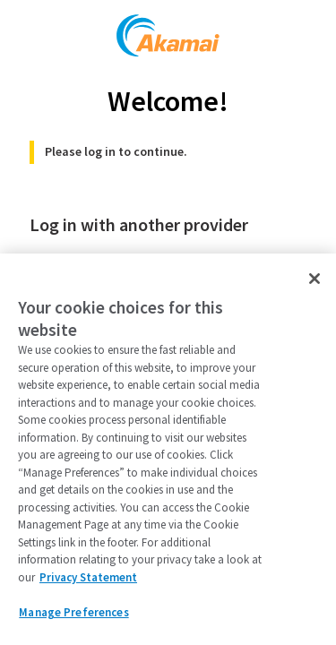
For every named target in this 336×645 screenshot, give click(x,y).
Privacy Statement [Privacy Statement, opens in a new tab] (88, 577)
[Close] (314, 278)
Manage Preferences (73, 612)
